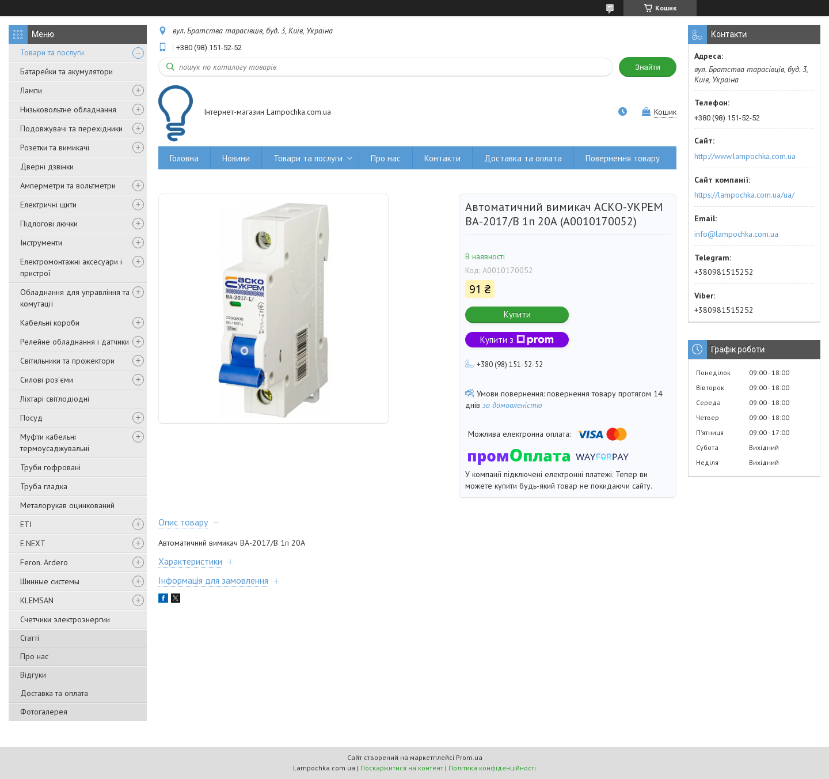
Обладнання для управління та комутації (75, 298)
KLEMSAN (37, 600)
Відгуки (33, 675)
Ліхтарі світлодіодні (54, 399)
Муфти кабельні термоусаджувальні (54, 442)
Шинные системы (49, 581)
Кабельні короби (49, 322)
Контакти (442, 158)
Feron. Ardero (44, 562)
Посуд (31, 418)
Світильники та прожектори (67, 361)
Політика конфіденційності (492, 767)
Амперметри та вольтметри (68, 185)
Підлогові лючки (49, 223)
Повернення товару (622, 158)
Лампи (31, 90)
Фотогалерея (43, 711)
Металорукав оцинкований (67, 505)
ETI (26, 524)
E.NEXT (32, 543)
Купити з (517, 339)
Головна (184, 158)
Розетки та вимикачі (54, 147)
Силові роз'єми (46, 380)
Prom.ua (469, 757)
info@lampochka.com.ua (736, 234)
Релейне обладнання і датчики (74, 341)
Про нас (34, 656)
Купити (517, 314)
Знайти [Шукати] (647, 67)
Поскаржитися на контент (401, 767)
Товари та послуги (52, 52)
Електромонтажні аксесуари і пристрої (71, 267)
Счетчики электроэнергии (65, 619)
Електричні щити (48, 204)
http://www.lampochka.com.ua (745, 156)
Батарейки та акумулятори (66, 71)
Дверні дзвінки (47, 166)
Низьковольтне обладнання (68, 109)
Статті (29, 638)
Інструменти (41, 242)
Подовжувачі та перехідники (71, 128)
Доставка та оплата (54, 693)
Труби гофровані (50, 467)
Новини (236, 158)
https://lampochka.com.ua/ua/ (744, 195)
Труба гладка (43, 486)
